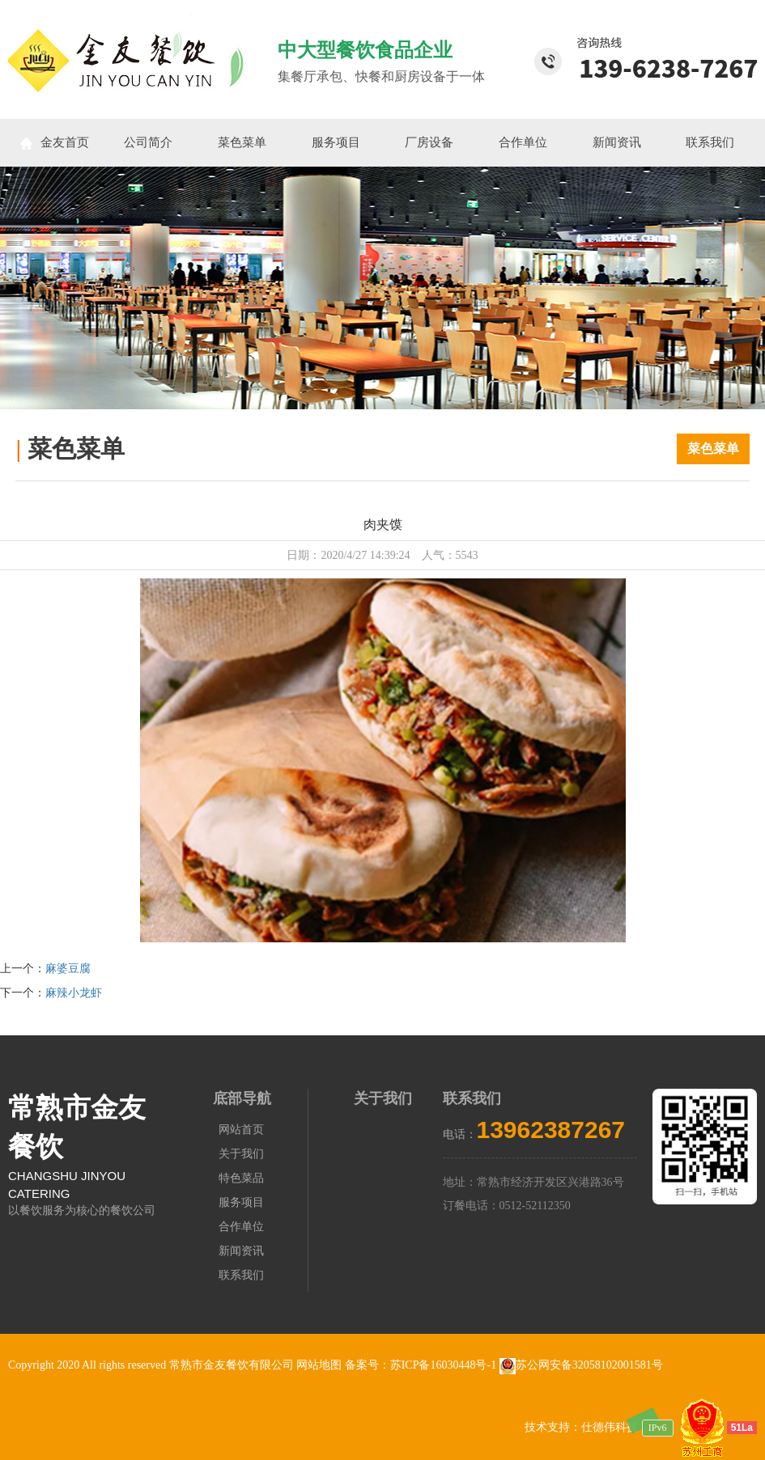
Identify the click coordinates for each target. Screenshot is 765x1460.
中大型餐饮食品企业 (365, 50)
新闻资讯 (617, 142)
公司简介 (148, 142)
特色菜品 (241, 1178)
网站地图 (319, 1365)
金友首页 (54, 143)
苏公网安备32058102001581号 (581, 1365)
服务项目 (336, 142)
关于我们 (241, 1154)
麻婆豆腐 (68, 969)
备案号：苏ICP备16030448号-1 (422, 1365)
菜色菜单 (242, 142)
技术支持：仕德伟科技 (581, 1427)
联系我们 (710, 142)
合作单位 (523, 142)
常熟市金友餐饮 (77, 1127)
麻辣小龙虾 (73, 993)
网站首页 (241, 1130)
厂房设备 (429, 142)
